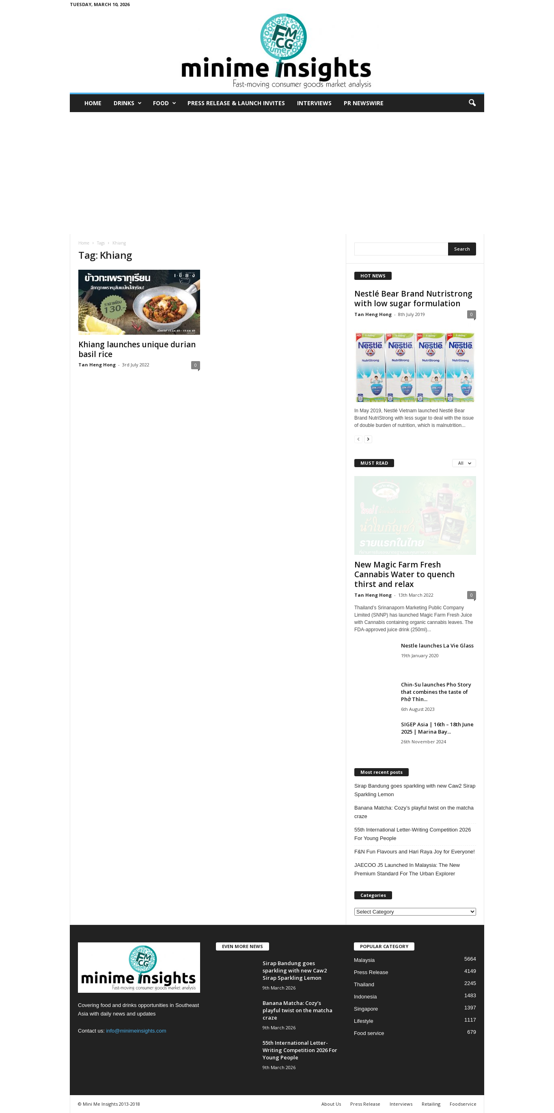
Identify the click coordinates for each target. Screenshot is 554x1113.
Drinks (128, 103)
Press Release (371, 972)
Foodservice (463, 1104)
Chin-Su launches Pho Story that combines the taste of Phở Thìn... (436, 692)
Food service (369, 1033)
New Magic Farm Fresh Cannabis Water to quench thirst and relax (404, 574)
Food (164, 103)
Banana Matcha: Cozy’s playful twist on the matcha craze (414, 812)
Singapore (366, 1009)
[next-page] (368, 439)
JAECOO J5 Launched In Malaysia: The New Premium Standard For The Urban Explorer (407, 869)
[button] (472, 103)
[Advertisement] (277, 173)
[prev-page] (358, 439)
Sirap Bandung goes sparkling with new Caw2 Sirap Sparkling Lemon (414, 790)
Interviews (314, 103)
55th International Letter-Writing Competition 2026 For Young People (412, 834)
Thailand (364, 984)
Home (92, 103)
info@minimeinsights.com (136, 1031)
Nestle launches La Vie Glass (437, 645)
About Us (331, 1104)
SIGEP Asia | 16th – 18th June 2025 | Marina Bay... (437, 728)
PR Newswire (364, 103)
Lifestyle (363, 1021)
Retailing (431, 1104)
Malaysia (364, 960)
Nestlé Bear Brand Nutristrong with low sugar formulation (413, 298)
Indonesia (365, 997)
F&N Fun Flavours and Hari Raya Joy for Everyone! (414, 852)
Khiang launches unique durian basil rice (137, 349)
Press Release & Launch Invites (236, 103)
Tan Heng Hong (97, 365)
